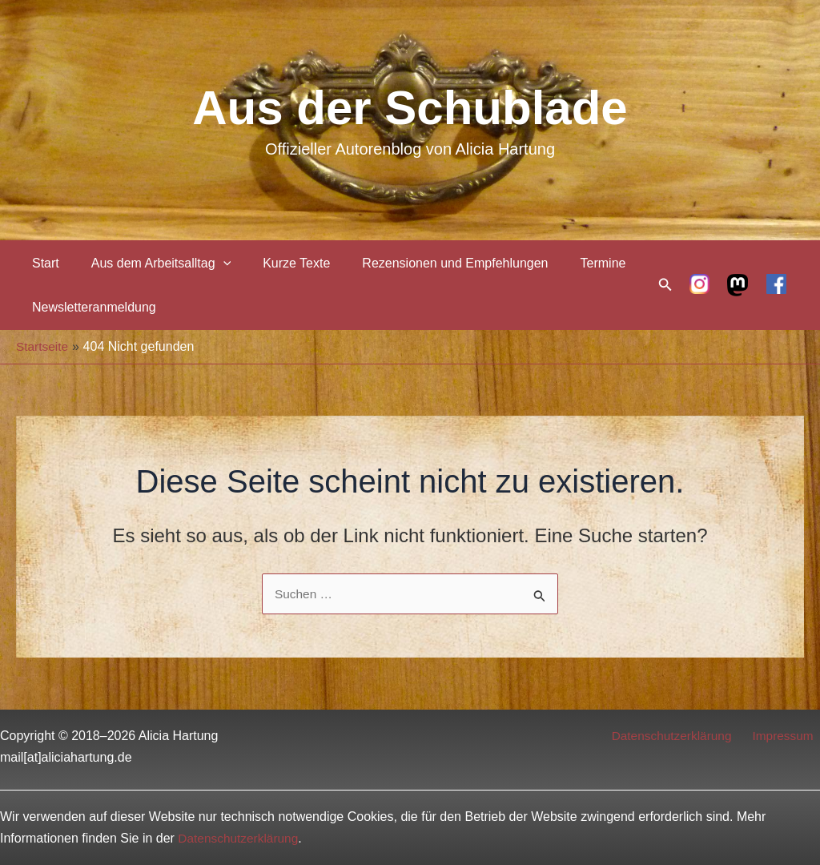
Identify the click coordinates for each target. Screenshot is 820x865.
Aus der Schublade (409, 108)
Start (42, 263)
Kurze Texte (280, 263)
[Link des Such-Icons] (665, 285)
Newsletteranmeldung (91, 307)
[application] (214, 263)
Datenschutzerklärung (681, 735)
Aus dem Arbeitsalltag (151, 263)
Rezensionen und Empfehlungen (432, 263)
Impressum (788, 735)
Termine (574, 263)
